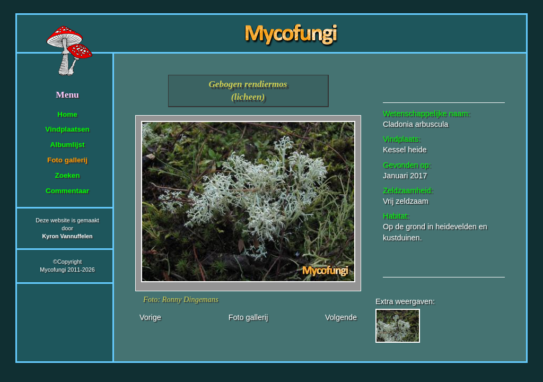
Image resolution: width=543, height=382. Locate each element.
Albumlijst (67, 145)
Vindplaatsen (67, 129)
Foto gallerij (67, 160)
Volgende (341, 317)
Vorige (150, 317)
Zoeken (67, 175)
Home (67, 114)
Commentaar (67, 191)
